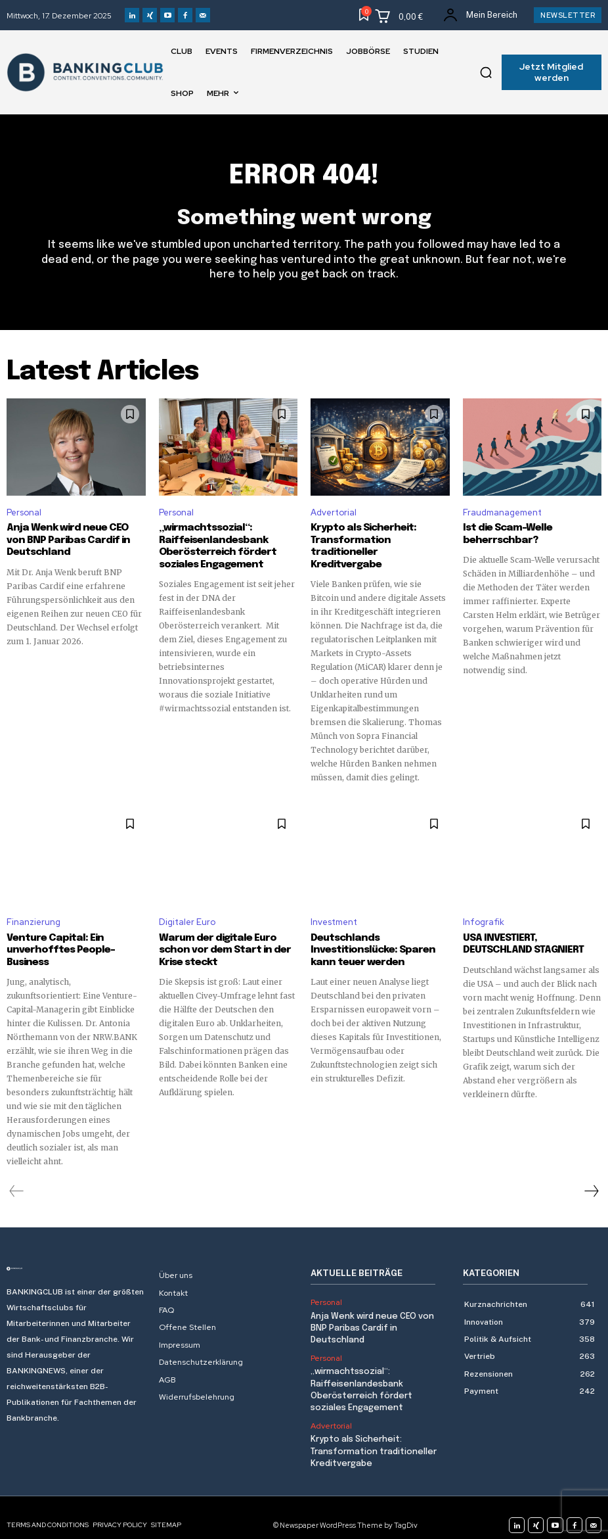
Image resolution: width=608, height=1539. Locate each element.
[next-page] (590, 1177)
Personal (24, 512)
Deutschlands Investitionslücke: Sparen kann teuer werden (371, 937)
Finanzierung (33, 908)
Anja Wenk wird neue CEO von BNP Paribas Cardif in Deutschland (74, 540)
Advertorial (334, 512)
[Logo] (76, 1255)
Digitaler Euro (187, 908)
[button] (486, 72)
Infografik (483, 908)
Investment (334, 908)
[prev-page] (17, 1177)
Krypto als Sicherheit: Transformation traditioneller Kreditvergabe (379, 540)
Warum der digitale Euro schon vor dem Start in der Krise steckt (222, 937)
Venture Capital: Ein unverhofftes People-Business (59, 937)
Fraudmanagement (502, 512)
